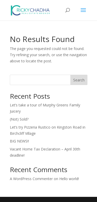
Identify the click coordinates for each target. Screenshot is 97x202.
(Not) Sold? (19, 119)
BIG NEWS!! (19, 141)
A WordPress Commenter (31, 178)
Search (79, 80)
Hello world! (69, 178)
